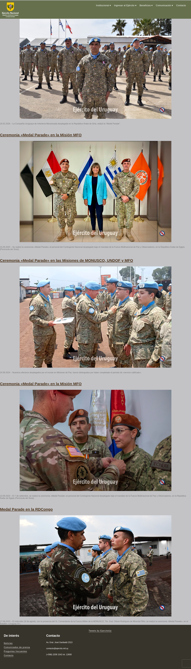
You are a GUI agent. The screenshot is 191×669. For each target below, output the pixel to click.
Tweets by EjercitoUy (100, 629)
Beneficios (145, 5)
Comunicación (163, 5)
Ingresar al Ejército (124, 5)
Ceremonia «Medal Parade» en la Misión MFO (41, 134)
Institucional (102, 5)
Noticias (8, 641)
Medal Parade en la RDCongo (26, 507)
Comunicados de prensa (17, 645)
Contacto (181, 5)
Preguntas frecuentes (15, 649)
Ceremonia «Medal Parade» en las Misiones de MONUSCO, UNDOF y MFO (66, 259)
